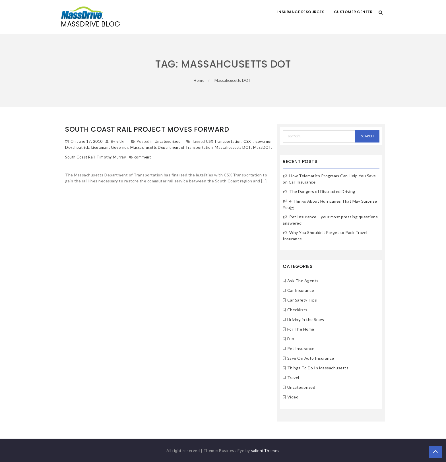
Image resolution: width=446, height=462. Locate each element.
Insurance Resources (301, 12)
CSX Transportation (223, 141)
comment (142, 157)
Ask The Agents (303, 280)
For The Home (300, 329)
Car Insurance (300, 290)
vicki (120, 141)
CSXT (248, 141)
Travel (293, 377)
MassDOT (262, 147)
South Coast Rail (80, 157)
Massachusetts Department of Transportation (171, 147)
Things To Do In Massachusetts (318, 367)
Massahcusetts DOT (233, 147)
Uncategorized (168, 141)
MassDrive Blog (90, 24)
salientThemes (265, 450)
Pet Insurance (301, 348)
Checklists (297, 309)
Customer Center (353, 12)
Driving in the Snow (306, 319)
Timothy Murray (111, 157)
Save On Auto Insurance (310, 358)
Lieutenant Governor (110, 147)
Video (293, 396)
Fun (290, 338)
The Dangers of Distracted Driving (322, 191)
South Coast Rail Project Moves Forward (147, 129)
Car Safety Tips (302, 300)
